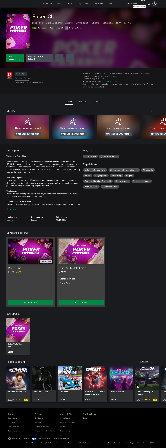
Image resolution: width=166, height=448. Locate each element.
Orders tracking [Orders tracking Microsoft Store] (65, 431)
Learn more (113, 76)
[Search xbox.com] (143, 3)
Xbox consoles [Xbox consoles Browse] (12, 418)
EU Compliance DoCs (115, 443)
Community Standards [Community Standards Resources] (42, 426)
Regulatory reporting (132, 443)
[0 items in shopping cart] (149, 3)
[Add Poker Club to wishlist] (59, 58)
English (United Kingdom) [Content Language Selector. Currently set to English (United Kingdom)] (20, 438)
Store (87, 4)
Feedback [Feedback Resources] (38, 422)
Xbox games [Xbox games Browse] (12, 422)
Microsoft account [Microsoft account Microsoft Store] (65, 418)
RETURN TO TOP (30, 302)
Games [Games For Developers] (85, 418)
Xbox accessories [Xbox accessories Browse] (13, 431)
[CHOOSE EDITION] (39, 58)
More (110, 4)
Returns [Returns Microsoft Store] (62, 426)
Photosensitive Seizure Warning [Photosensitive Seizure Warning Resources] (45, 431)
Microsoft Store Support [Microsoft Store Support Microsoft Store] (67, 422)
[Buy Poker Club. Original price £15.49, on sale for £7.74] (15, 58)
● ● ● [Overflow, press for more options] (70, 58)
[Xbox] (35, 3)
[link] (18, 336)
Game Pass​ (47, 4)
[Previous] (151, 111)
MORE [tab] (97, 101)
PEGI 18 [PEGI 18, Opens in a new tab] (20, 74)
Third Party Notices (85, 443)
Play (79, 4)
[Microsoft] (17, 3)
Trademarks (72, 443)
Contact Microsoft (32, 443)
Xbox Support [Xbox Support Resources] (39, 418)
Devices (70, 4)
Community (98, 4)
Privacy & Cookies (47, 443)
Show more (12, 209)
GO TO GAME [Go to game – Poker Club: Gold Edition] (81, 302)
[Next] (157, 111)
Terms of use (60, 443)
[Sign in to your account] (154, 3)
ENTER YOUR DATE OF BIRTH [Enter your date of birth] (28, 134)
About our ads (100, 443)
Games (59, 4)
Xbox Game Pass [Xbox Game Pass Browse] (13, 426)
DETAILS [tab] (69, 101)
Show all (144, 361)
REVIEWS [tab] (83, 101)
